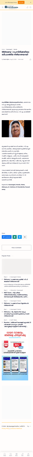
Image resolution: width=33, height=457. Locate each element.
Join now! (21, 2)
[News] (15, 320)
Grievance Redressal (16, 428)
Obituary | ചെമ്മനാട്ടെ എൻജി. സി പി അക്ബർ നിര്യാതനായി (16, 280)
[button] (27, 7)
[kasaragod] (14, 277)
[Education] (14, 290)
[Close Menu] (30, 2)
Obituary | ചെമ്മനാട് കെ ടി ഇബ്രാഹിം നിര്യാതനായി (16, 304)
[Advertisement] (16, 28)
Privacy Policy (5, 428)
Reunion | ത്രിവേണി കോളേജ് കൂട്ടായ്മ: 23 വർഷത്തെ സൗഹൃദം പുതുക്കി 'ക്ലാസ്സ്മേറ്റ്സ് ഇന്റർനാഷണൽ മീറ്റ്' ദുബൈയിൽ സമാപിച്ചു (17, 324)
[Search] (30, 7)
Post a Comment (16, 247)
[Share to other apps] (25, 237)
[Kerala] (19, 277)
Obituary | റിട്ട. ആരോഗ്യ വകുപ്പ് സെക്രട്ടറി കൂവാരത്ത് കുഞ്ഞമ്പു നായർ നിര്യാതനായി (16, 314)
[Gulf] (12, 320)
